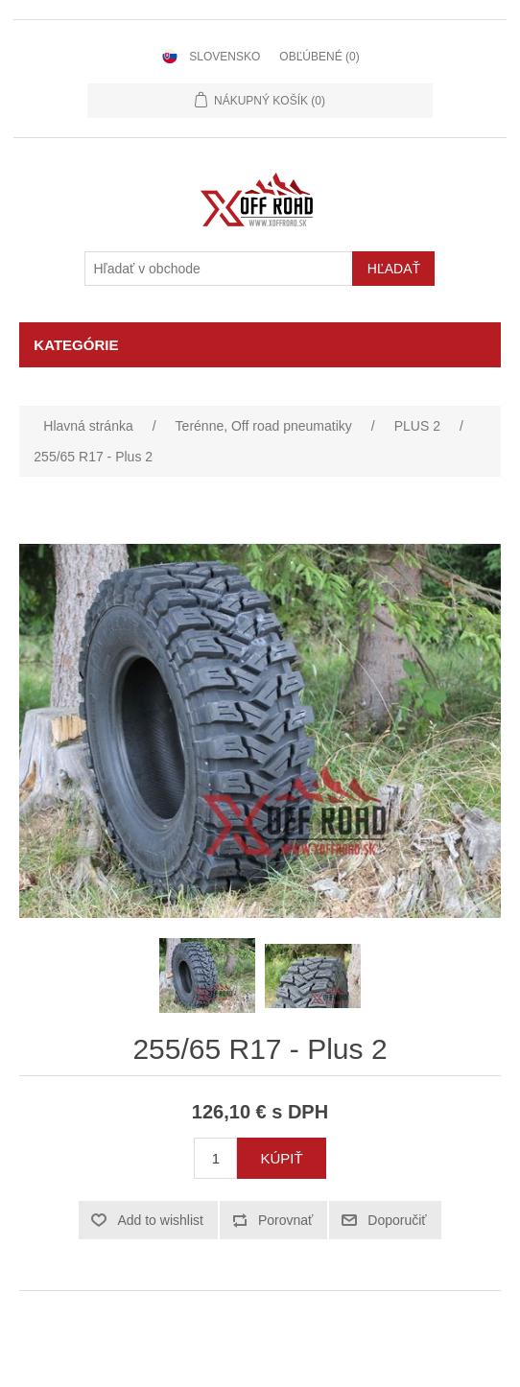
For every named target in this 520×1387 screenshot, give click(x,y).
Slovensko (224, 56)
